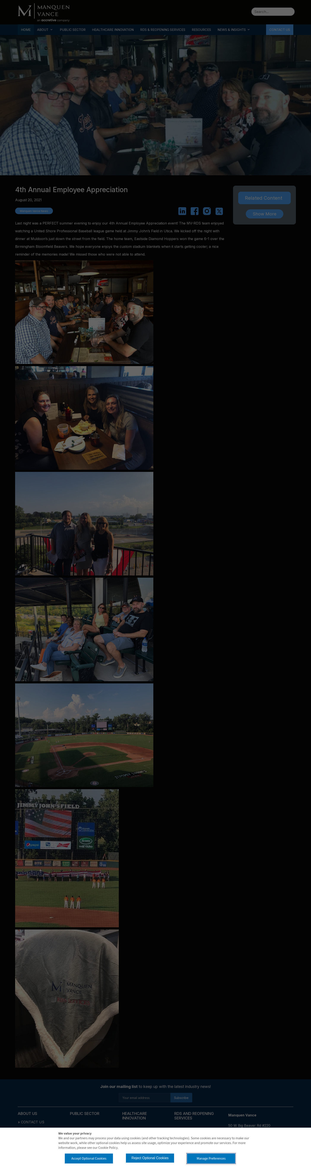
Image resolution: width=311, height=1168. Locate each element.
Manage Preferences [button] (211, 1158)
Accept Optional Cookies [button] (88, 1158)
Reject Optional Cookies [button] (150, 1158)
